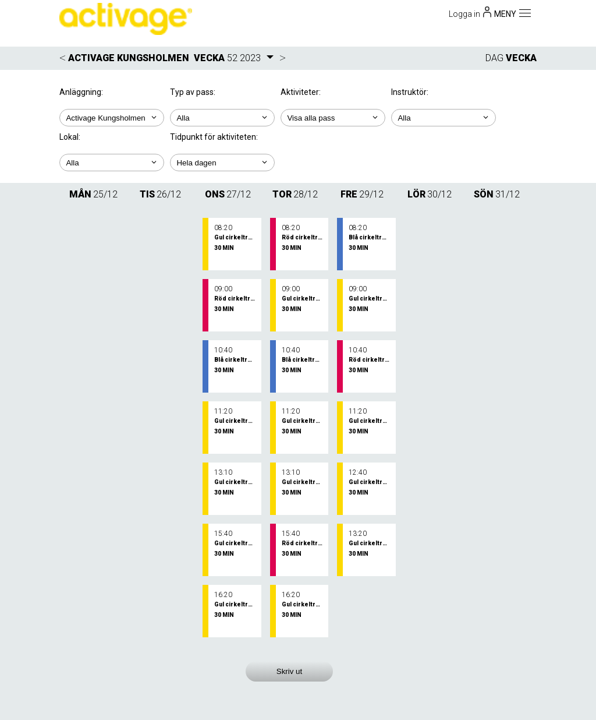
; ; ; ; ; (333, 117)
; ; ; (443, 117)
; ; (222, 117)
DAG (494, 57)
